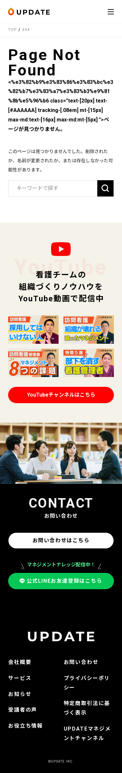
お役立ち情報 (25, 726)
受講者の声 (22, 710)
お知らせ (19, 694)
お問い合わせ (81, 662)
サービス (19, 678)
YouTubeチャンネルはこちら (61, 395)
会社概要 (19, 662)
